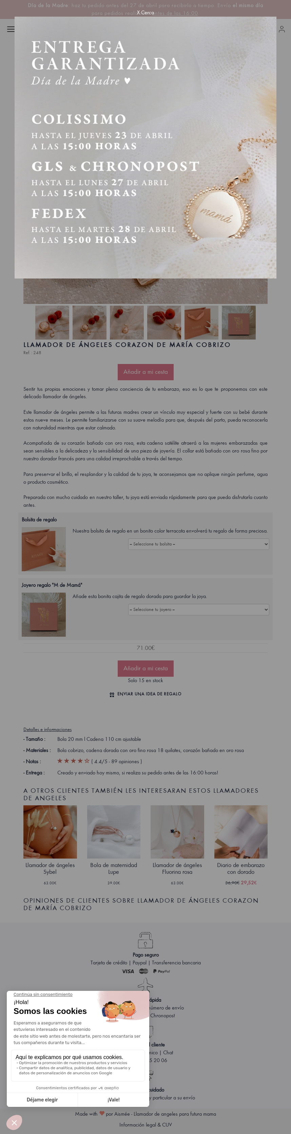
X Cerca (145, 12)
